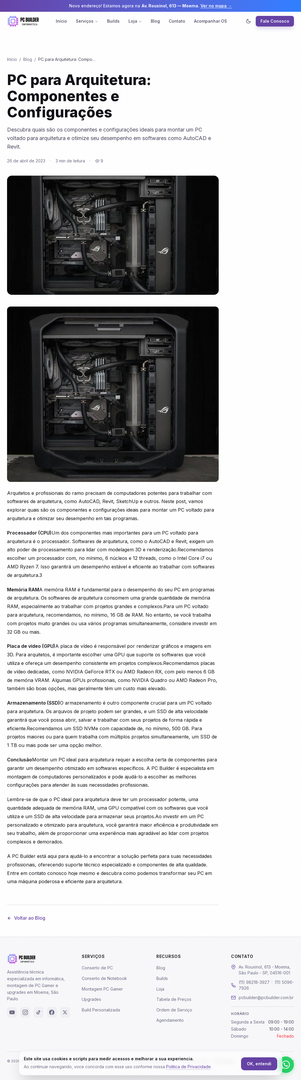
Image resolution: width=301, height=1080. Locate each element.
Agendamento (170, 1020)
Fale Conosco (274, 21)
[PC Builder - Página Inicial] (23, 21)
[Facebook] (52, 1012)
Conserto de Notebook (104, 978)
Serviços (87, 21)
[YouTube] (12, 1012)
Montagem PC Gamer (102, 988)
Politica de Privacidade (188, 1066)
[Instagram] (25, 1012)
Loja (135, 21)
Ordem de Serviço (174, 1009)
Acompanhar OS (210, 21)
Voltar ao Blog (26, 918)
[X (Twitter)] (65, 1012)
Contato (177, 21)
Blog (155, 21)
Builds (113, 21)
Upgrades (91, 999)
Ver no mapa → (216, 5)
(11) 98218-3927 (254, 982)
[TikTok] (38, 1012)
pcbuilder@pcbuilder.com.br (266, 997)
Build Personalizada (101, 1009)
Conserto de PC (97, 967)
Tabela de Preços (173, 999)
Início (61, 21)
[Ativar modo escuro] (248, 21)
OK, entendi (259, 1063)
